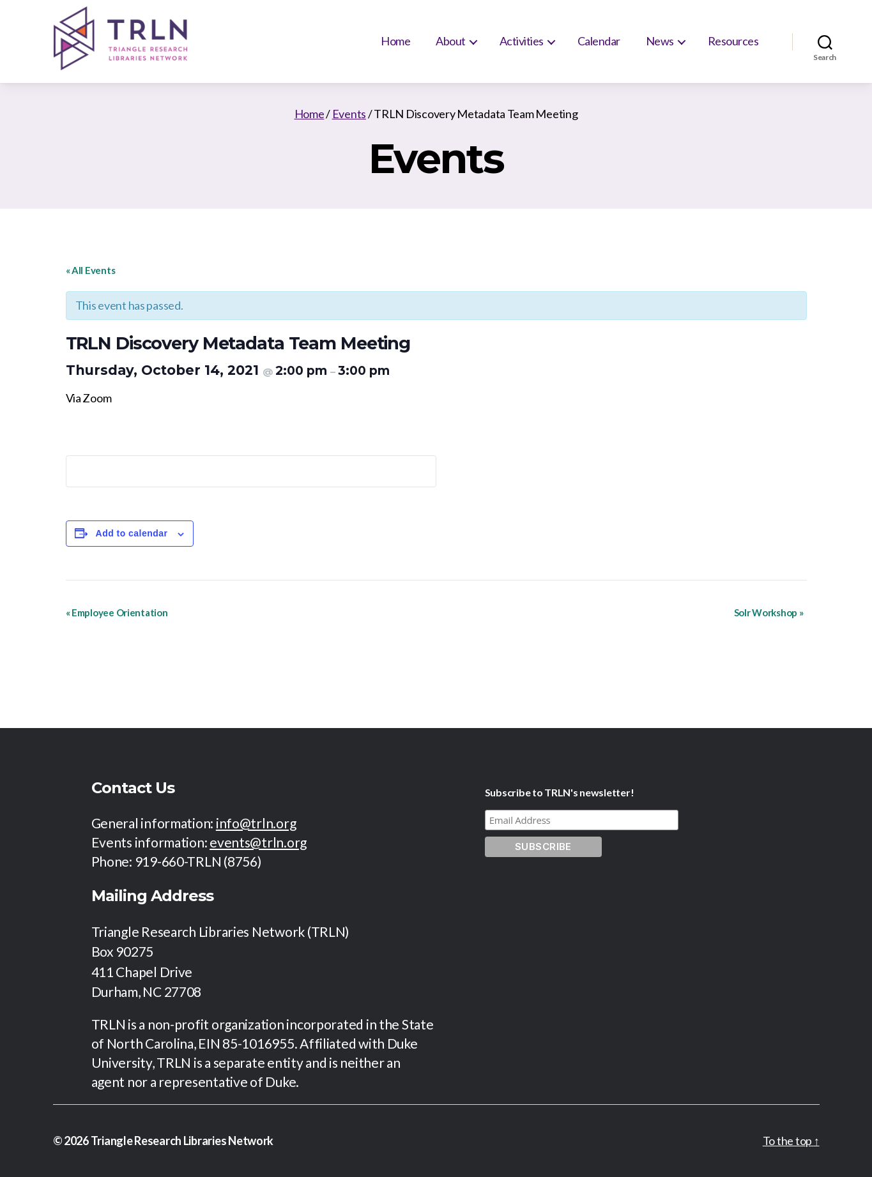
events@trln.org (258, 842)
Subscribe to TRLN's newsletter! (559, 792)
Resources (733, 41)
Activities (522, 41)
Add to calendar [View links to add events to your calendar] (132, 533)
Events (349, 114)
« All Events (91, 270)
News (660, 41)
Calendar (599, 41)
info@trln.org (256, 823)
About (451, 41)
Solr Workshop (769, 612)
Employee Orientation (117, 612)
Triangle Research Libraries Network (182, 1141)
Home (395, 41)
